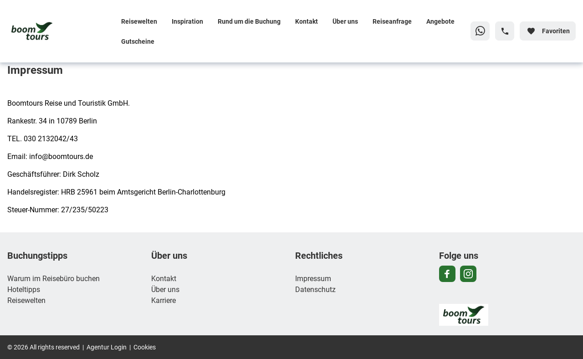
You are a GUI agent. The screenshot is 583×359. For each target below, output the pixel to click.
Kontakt (306, 21)
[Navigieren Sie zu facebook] (447, 274)
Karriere (163, 300)
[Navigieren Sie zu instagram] (468, 274)
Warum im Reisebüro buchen (53, 278)
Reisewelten (139, 21)
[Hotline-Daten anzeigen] (504, 31)
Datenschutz (315, 289)
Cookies (144, 347)
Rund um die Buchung (249, 21)
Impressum (313, 278)
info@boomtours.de (61, 156)
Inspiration (187, 21)
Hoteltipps (23, 289)
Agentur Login (107, 347)
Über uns (345, 21)
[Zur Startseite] (60, 31)
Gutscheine (137, 41)
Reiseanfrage (392, 21)
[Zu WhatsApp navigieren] (480, 31)
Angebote (440, 21)
